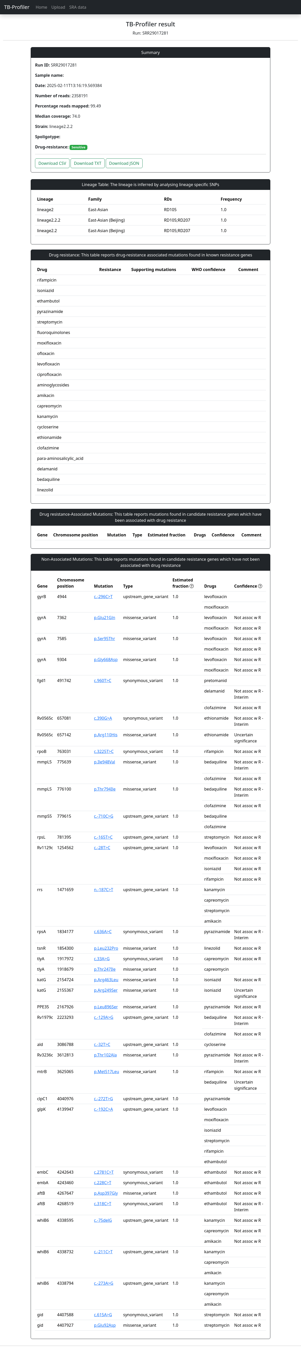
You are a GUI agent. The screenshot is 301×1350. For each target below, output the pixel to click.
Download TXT (87, 163)
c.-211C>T (103, 1252)
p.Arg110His (106, 735)
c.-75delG (103, 1220)
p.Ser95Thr (104, 638)
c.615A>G (103, 1314)
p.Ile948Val (104, 762)
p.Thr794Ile (104, 789)
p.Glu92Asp (105, 1325)
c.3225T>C (104, 751)
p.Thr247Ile (104, 969)
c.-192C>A (103, 1109)
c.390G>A (103, 718)
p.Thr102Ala (105, 1055)
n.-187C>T (103, 889)
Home (41, 7)
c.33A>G (102, 959)
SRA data (77, 7)
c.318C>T (102, 1203)
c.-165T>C (103, 837)
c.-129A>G (103, 1017)
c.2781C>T (104, 1172)
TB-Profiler (16, 7)
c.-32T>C (102, 1044)
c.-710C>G (103, 816)
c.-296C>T (103, 596)
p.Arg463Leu (106, 979)
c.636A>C (103, 931)
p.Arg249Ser (106, 990)
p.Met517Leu (106, 1071)
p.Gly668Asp (106, 659)
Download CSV (52, 163)
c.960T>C (102, 680)
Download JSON (124, 163)
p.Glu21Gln (104, 617)
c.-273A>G (103, 1283)
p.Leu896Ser (106, 1007)
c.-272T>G (103, 1098)
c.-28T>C (102, 847)
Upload (58, 7)
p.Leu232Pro (106, 948)
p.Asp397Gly (106, 1193)
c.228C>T (102, 1182)
